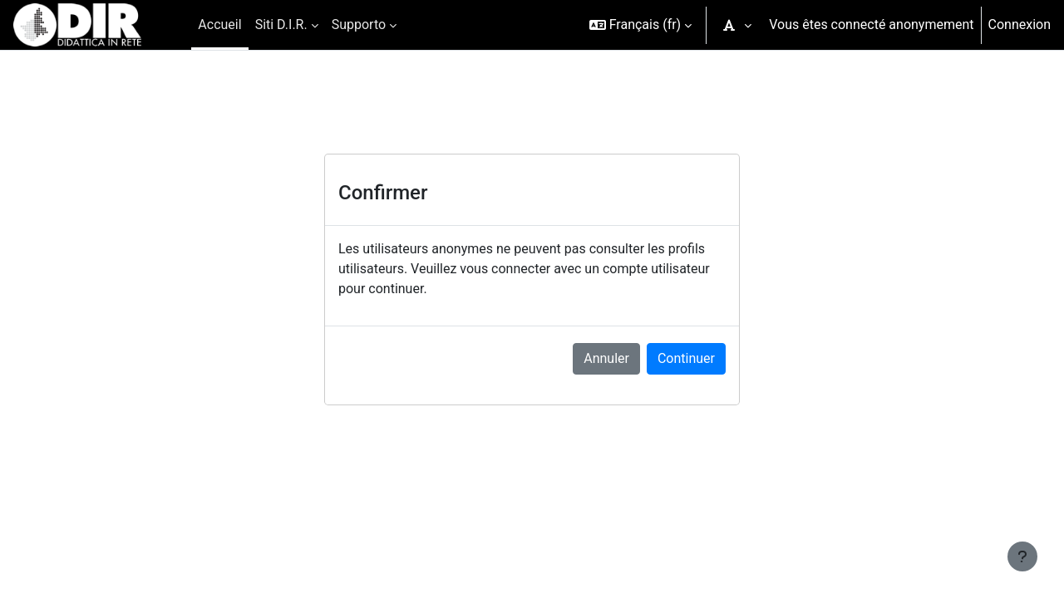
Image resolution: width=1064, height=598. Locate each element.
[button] (641, 25)
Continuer (686, 358)
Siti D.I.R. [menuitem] (281, 24)
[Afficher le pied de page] (1022, 556)
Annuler (606, 358)
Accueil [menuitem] (219, 24)
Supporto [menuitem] (359, 24)
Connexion (1019, 24)
